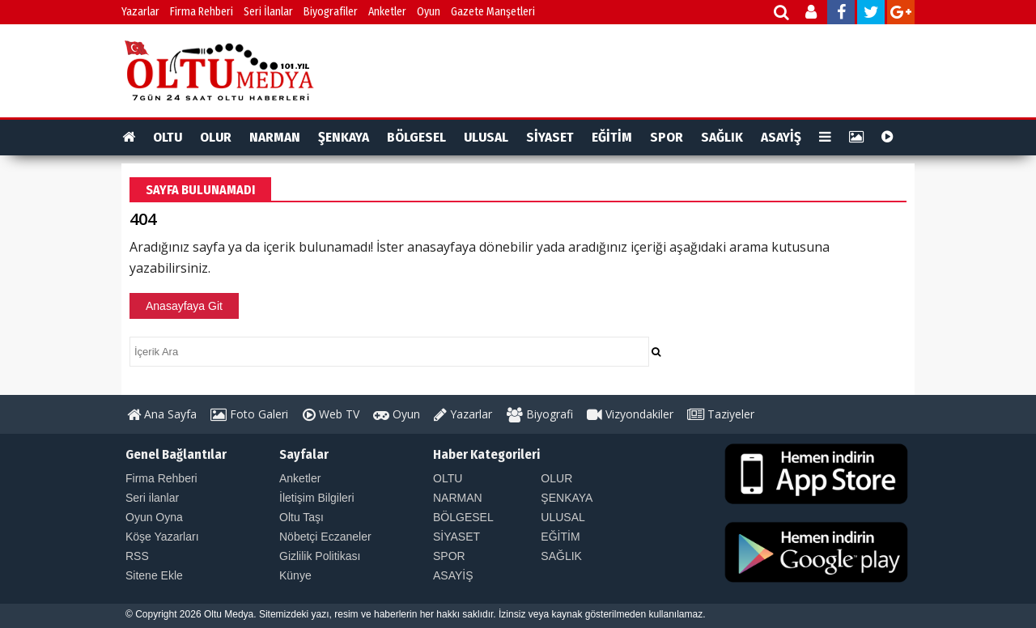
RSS (137, 556)
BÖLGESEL (416, 137)
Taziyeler (720, 414)
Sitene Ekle (154, 575)
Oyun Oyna (154, 517)
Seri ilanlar (152, 497)
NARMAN (274, 137)
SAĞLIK (722, 137)
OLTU (167, 137)
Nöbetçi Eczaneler (325, 536)
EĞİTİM (612, 137)
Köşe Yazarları (162, 536)
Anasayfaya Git (184, 305)
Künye (295, 575)
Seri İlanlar (268, 12)
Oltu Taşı (301, 517)
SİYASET (550, 137)
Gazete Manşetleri (493, 12)
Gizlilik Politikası (319, 556)
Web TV (331, 414)
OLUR (215, 137)
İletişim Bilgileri (317, 497)
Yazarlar (140, 12)
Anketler (387, 12)
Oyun (428, 12)
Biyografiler (331, 12)
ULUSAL (486, 137)
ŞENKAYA (343, 137)
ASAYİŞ (781, 137)
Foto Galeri (249, 414)
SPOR (666, 137)
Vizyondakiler (630, 414)
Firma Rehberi (201, 12)
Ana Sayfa (162, 414)
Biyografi (540, 414)
